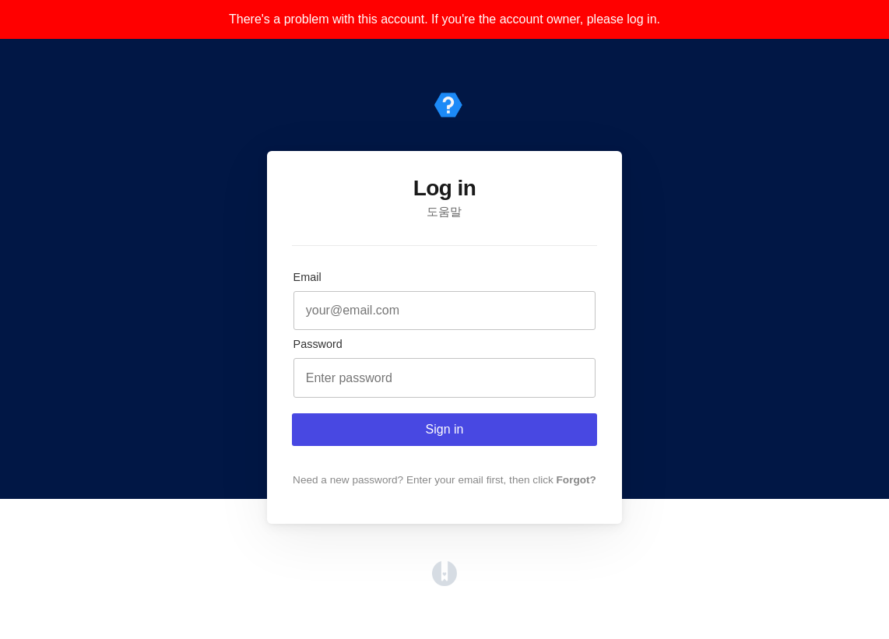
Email (307, 277)
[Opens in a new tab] (444, 581)
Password (318, 344)
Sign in (445, 429)
